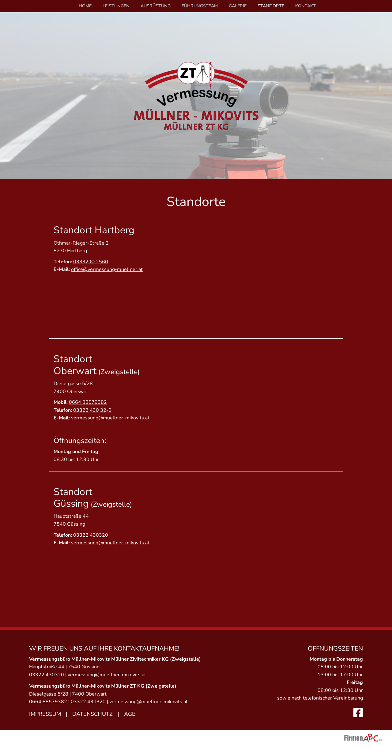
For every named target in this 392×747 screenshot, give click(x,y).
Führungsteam (200, 6)
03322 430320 (90, 535)
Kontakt (305, 6)
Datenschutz (92, 714)
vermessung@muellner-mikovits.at (110, 418)
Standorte (271, 6)
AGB (130, 714)
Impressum (45, 714)
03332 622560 (90, 261)
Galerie (238, 6)
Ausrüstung (156, 6)
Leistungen (116, 6)
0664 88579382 (88, 402)
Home (85, 6)
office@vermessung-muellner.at (107, 269)
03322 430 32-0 (92, 410)
